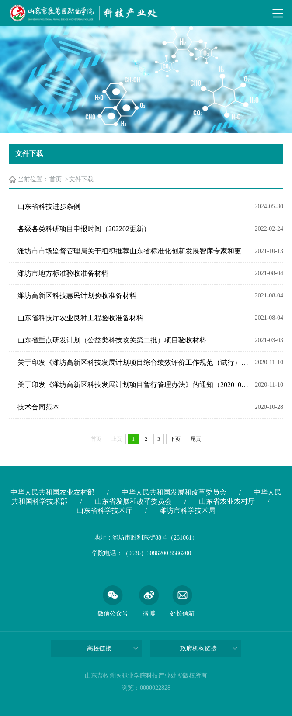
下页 (175, 439)
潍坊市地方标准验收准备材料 (62, 273)
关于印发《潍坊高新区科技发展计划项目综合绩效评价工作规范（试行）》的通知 (133, 362)
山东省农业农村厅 (227, 501)
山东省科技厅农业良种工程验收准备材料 (80, 318)
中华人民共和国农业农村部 (52, 492)
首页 (55, 179)
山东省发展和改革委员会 (133, 501)
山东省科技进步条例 (48, 206)
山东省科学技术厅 (104, 510)
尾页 (196, 439)
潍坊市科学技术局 (188, 510)
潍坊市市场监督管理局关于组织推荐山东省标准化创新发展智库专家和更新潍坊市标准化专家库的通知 (133, 251)
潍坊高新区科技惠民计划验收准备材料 (76, 295)
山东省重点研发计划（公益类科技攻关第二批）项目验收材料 (111, 340)
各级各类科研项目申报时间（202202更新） (83, 228)
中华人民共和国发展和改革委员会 (174, 492)
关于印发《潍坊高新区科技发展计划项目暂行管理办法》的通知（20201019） (133, 384)
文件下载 (81, 179)
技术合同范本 (38, 407)
